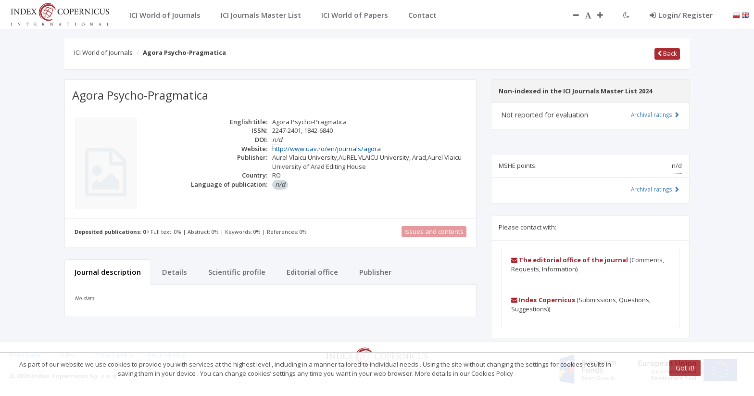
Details (174, 272)
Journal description (108, 272)
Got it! (685, 367)
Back (667, 53)
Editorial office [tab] (312, 272)
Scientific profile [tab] (236, 272)
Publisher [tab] (375, 272)
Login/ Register (681, 15)
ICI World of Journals (103, 52)
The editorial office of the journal (569, 259)
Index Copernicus (543, 299)
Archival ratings (655, 114)
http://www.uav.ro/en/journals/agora (326, 148)
